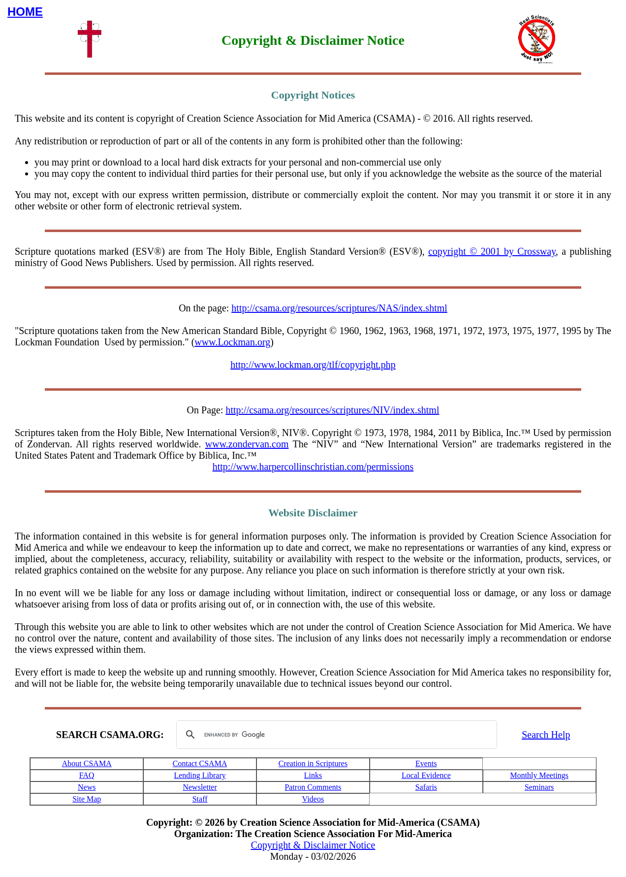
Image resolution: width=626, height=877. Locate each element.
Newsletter (200, 787)
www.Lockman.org (232, 342)
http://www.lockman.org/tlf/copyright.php (313, 364)
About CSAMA (87, 763)
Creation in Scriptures (313, 763)
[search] (335, 735)
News (86, 787)
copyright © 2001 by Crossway (492, 251)
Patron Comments (312, 787)
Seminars (539, 787)
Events (426, 763)
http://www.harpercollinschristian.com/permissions (313, 466)
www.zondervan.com (247, 443)
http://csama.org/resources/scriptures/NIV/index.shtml (332, 410)
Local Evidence (426, 775)
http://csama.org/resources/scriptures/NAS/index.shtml (339, 308)
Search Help (546, 734)
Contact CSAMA (200, 763)
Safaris (426, 787)
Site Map (86, 799)
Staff (200, 799)
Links (313, 775)
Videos (313, 799)
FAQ (86, 775)
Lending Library (199, 775)
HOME (25, 11)
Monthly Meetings (539, 775)
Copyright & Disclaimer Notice (313, 845)
